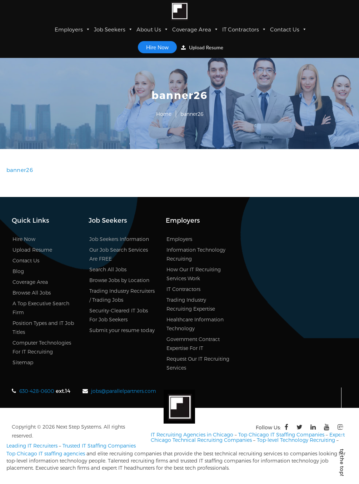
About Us (152, 29)
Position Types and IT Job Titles (43, 327)
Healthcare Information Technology (195, 323)
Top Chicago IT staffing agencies (45, 453)
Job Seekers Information (119, 239)
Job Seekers (113, 29)
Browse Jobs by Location (119, 280)
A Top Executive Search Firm (41, 307)
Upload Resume (202, 47)
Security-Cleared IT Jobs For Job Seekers (118, 314)
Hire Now (157, 47)
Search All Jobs (107, 269)
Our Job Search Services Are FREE (118, 254)
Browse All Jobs (32, 293)
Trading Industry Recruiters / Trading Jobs (122, 295)
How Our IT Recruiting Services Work (193, 273)
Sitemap (23, 362)
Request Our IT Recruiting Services (197, 363)
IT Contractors (244, 29)
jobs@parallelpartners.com (123, 391)
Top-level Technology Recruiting (296, 440)
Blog (18, 271)
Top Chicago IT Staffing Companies (281, 434)
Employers (72, 29)
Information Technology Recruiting (195, 254)
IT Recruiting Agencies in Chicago (192, 434)
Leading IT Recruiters (32, 446)
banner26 (19, 170)
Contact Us (288, 29)
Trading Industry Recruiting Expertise (190, 304)
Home (163, 114)
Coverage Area (195, 29)
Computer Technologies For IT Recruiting (42, 347)
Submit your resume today (122, 330)
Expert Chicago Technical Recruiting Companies (248, 437)
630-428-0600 (36, 391)
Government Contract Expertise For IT (193, 343)
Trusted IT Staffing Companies (99, 446)
